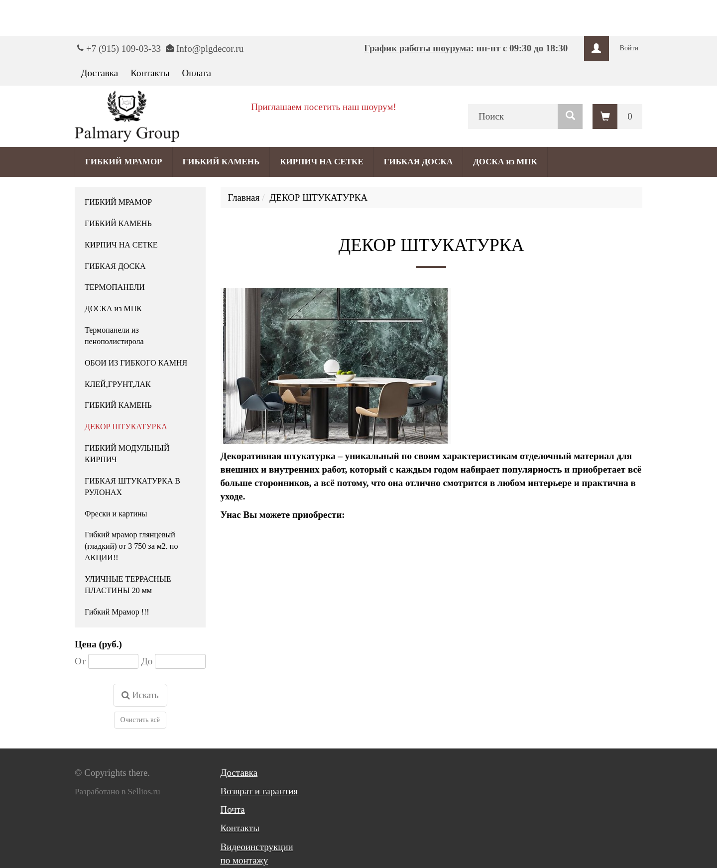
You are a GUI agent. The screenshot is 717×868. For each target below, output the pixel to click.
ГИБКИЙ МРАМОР (123, 161)
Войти (629, 48)
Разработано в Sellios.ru (117, 791)
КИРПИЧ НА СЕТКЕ (321, 161)
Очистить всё (140, 720)
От (80, 661)
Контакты (149, 73)
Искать (140, 695)
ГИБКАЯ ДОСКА (418, 161)
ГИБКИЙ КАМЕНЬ (221, 161)
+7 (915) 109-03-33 (123, 48)
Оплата (196, 73)
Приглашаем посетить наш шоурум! (323, 107)
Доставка (100, 73)
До (146, 661)
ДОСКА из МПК (505, 161)
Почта (233, 809)
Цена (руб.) (98, 644)
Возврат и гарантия (259, 791)
